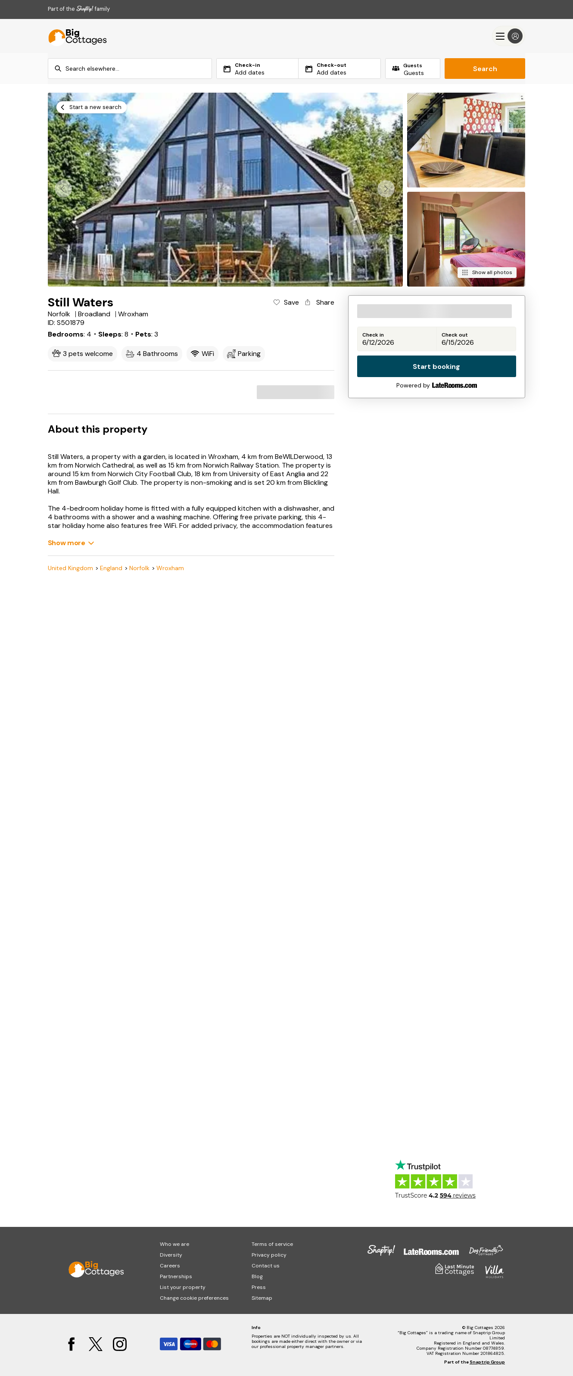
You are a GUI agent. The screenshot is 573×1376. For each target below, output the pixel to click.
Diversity (171, 1254)
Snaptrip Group (487, 1362)
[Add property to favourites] (285, 302)
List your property (183, 1287)
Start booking (436, 366)
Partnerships (176, 1276)
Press (259, 1287)
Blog (257, 1276)
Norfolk (139, 568)
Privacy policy (269, 1254)
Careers (170, 1265)
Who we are (174, 1244)
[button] (386, 188)
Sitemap (262, 1298)
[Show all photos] (487, 272)
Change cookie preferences (194, 1298)
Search (485, 68)
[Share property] (318, 302)
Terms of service (272, 1244)
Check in (373, 335)
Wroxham (170, 568)
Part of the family (79, 8)
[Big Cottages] (74, 36)
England (111, 568)
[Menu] (508, 36)
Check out (455, 335)
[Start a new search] (91, 107)
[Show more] (71, 543)
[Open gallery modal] (225, 190)
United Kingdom (70, 568)
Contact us (266, 1265)
